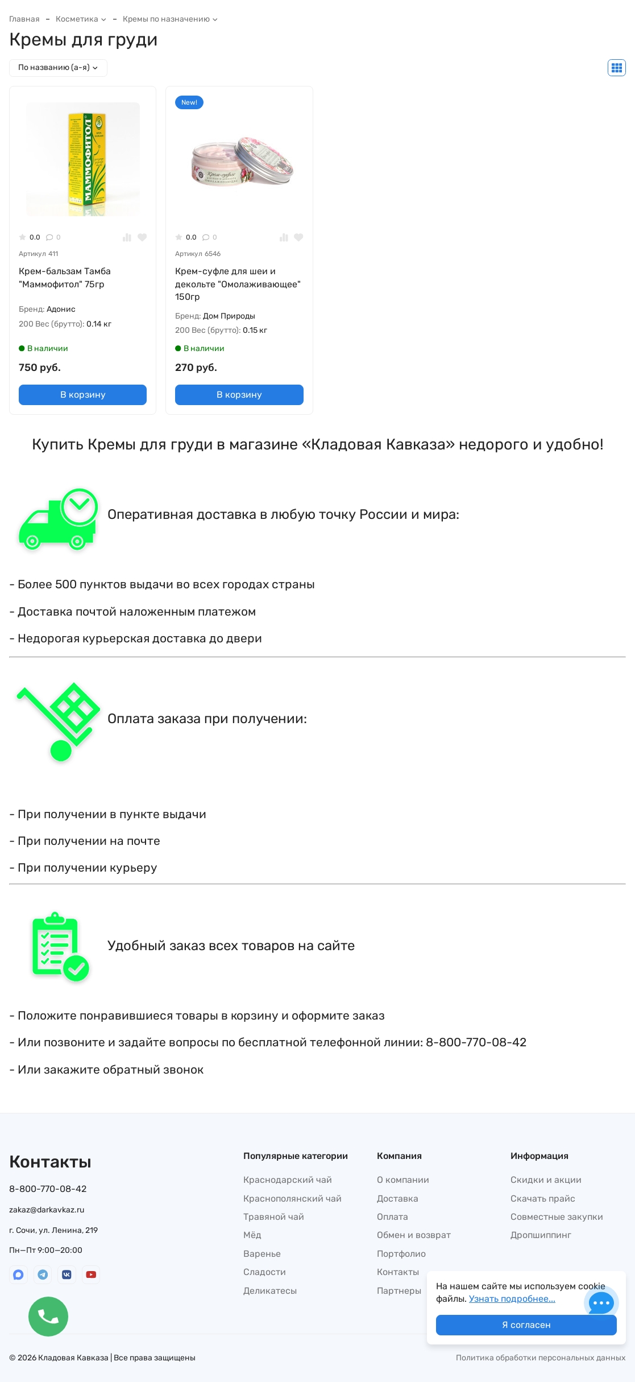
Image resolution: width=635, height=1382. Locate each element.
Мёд (252, 1235)
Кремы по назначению (170, 19)
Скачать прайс (543, 1198)
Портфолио (401, 1253)
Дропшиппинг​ (541, 1235)
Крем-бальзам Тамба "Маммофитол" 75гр (65, 277)
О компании (403, 1179)
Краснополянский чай (292, 1198)
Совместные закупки (557, 1216)
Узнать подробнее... (512, 1298)
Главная (24, 19)
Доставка (397, 1198)
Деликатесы (270, 1290)
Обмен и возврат (414, 1235)
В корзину (83, 394)
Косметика (81, 19)
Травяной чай (273, 1216)
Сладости (264, 1272)
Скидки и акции (546, 1179)
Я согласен (526, 1324)
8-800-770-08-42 (47, 1188)
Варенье (262, 1253)
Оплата (392, 1216)
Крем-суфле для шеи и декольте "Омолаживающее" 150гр (238, 284)
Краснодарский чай (287, 1179)
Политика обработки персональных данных (541, 1358)
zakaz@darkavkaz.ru (46, 1210)
